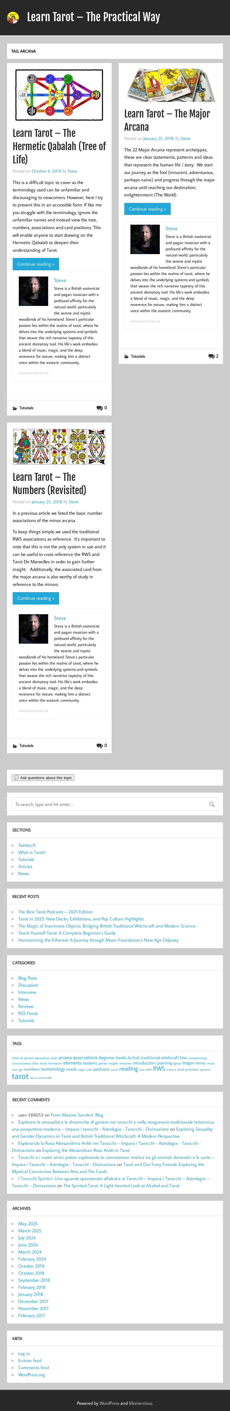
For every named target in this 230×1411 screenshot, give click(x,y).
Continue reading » (35, 264)
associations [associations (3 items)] (85, 1057)
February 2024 (32, 1259)
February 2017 (31, 1315)
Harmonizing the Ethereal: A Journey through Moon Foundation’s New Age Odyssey (98, 940)
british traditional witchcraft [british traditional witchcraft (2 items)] (153, 1057)
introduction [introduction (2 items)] (144, 1063)
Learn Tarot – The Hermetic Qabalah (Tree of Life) (59, 146)
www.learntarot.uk (33, 372)
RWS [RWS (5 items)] (159, 1068)
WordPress (109, 1403)
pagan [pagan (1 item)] (82, 1069)
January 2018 (30, 1294)
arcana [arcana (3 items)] (65, 1057)
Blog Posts (27, 978)
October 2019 (31, 1266)
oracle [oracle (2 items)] (71, 1069)
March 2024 (29, 1252)
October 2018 (31, 1273)
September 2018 (34, 1280)
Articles (25, 866)
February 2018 (32, 1287)
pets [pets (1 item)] (90, 1069)
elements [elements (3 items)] (72, 1062)
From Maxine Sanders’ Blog (77, 1115)
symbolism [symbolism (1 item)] (192, 1069)
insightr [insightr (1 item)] (113, 1063)
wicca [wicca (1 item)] (33, 1078)
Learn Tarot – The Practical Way (93, 17)
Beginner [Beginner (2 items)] (107, 1057)
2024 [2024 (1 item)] (15, 1058)
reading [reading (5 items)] (128, 1068)
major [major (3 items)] (188, 1062)
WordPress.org (31, 1374)
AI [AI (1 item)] (21, 1058)
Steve (72, 171)
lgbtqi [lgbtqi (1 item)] (177, 1063)
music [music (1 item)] (211, 1063)
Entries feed (29, 1360)
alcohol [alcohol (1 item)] (28, 1058)
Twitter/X (27, 845)
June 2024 (28, 1245)
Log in (24, 1353)
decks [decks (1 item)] (43, 1063)
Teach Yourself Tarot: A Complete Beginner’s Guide (67, 933)
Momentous (140, 1403)
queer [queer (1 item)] (114, 1069)
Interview (27, 992)
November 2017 (33, 1308)
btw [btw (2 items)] (183, 1057)
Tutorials (26, 407)
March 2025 (29, 1230)
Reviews (25, 1006)
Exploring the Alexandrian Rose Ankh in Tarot (86, 1150)
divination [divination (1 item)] (55, 1063)
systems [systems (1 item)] (205, 1069)
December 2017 (33, 1301)
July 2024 (27, 1238)
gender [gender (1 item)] (102, 1063)
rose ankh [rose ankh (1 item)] (145, 1069)
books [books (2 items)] (121, 1057)
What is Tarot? (32, 852)
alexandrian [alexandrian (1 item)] (42, 1058)
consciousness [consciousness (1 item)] (21, 1063)
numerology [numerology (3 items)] (53, 1068)
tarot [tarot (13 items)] (20, 1075)
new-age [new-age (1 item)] (17, 1069)
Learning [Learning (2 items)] (164, 1063)
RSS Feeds (28, 1013)
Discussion (28, 985)
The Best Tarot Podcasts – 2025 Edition (55, 912)
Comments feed (33, 1367)
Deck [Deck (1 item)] (35, 1063)
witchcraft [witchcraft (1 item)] (45, 1078)
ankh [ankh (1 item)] (54, 1058)
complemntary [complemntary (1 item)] (197, 1058)
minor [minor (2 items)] (200, 1063)
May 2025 (28, 1223)
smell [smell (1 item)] (180, 1069)
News (23, 873)
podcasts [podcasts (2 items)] (102, 1069)
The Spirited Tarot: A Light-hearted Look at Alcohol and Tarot (121, 1185)
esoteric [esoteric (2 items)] (90, 1063)
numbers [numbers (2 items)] (32, 1069)
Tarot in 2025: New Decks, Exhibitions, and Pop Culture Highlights (81, 919)
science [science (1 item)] (171, 1069)
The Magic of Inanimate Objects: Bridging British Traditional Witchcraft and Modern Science (107, 926)
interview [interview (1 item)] (126, 1063)
